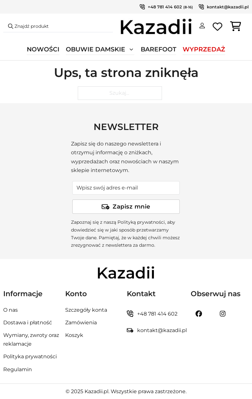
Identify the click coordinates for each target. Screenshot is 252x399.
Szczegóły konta (86, 310)
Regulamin (17, 369)
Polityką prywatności (141, 222)
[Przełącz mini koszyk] (235, 26)
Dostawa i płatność (27, 322)
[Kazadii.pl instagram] (223, 314)
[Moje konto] (202, 27)
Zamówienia (81, 322)
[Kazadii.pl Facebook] (199, 314)
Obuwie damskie (95, 49)
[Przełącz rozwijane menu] (131, 49)
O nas (10, 310)
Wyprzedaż (204, 49)
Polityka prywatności (30, 356)
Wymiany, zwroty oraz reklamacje (31, 339)
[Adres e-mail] (126, 188)
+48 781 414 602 (165, 6)
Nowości (43, 49)
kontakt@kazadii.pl (228, 6)
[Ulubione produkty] (217, 28)
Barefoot (158, 49)
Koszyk (74, 335)
